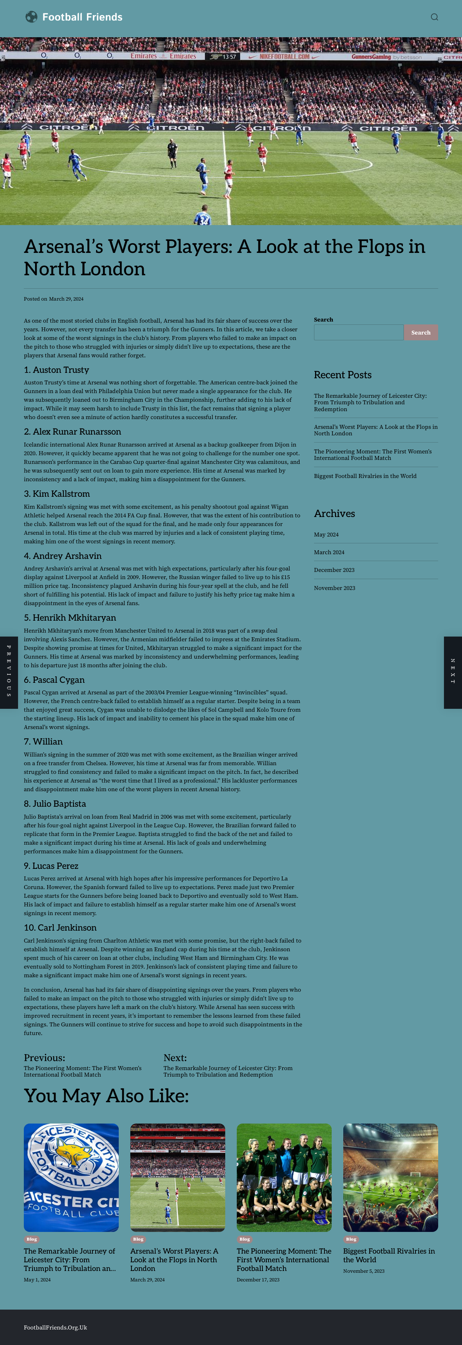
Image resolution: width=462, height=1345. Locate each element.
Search (323, 319)
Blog (32, 1239)
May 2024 (326, 534)
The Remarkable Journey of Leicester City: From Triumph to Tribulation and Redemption (370, 402)
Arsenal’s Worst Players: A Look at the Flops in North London (376, 430)
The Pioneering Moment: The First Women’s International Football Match (373, 454)
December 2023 (334, 570)
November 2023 (334, 588)
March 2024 (329, 552)
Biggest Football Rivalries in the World (365, 476)
